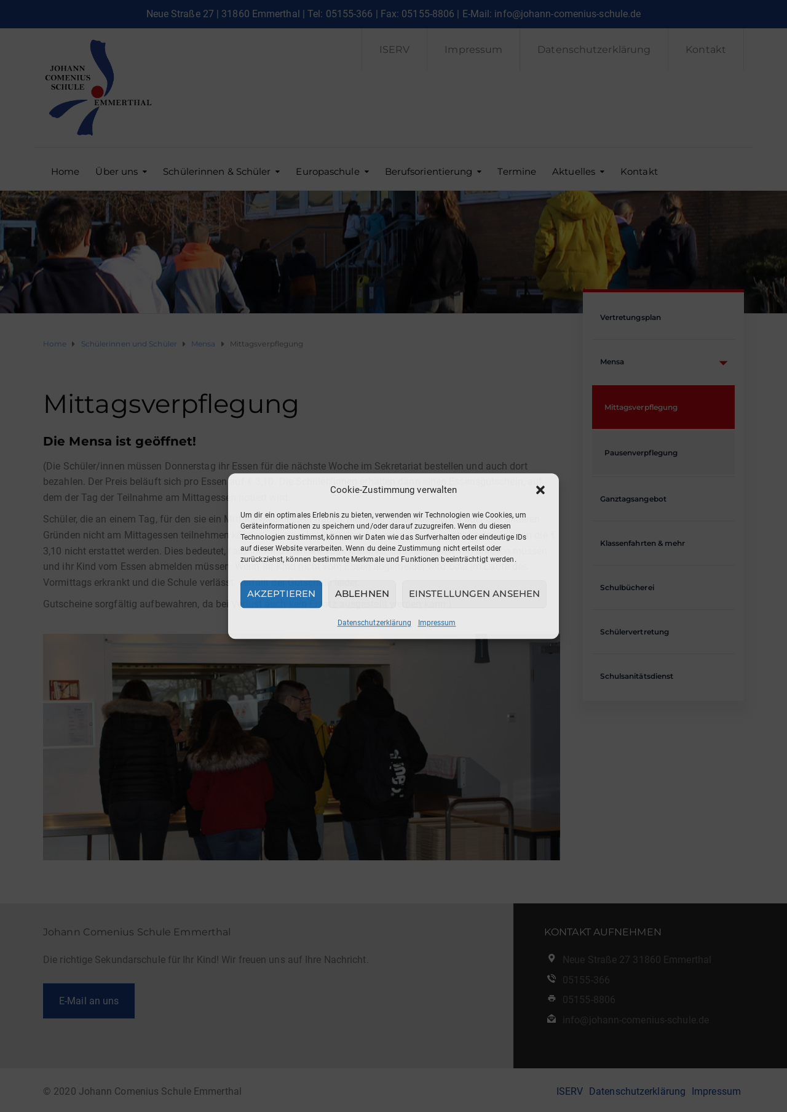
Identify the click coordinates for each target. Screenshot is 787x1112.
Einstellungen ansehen (474, 593)
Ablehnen (362, 593)
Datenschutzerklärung (375, 622)
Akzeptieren (281, 593)
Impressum (437, 622)
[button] (540, 490)
